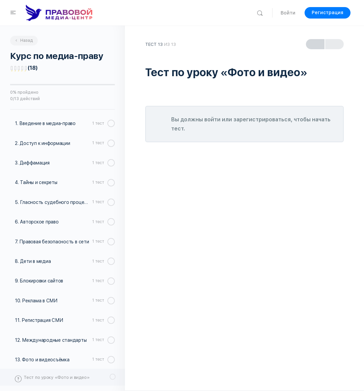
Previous (315, 44)
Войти (288, 13)
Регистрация (327, 12)
